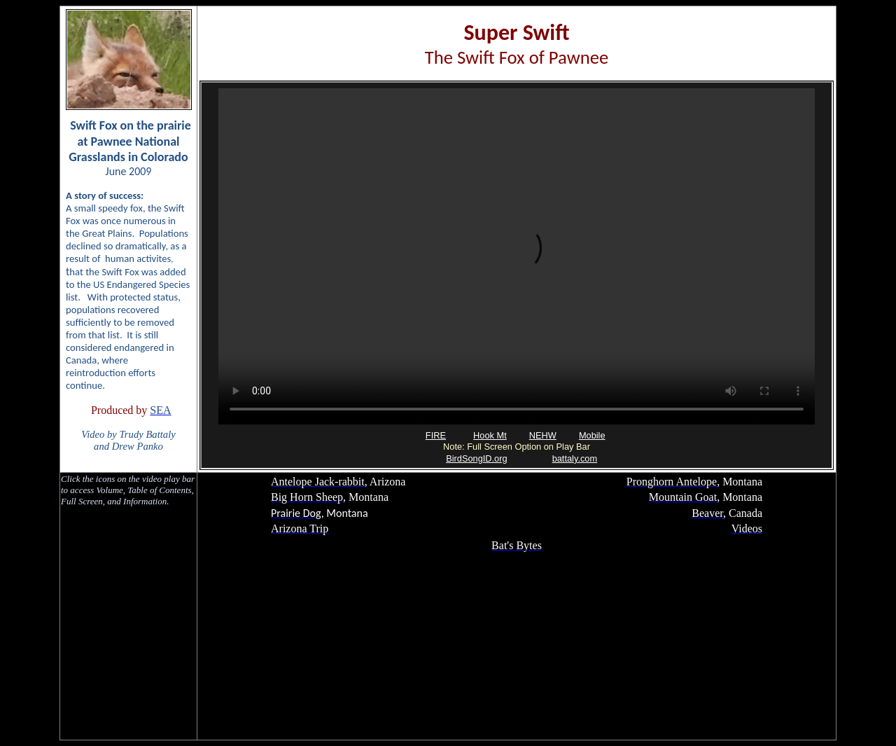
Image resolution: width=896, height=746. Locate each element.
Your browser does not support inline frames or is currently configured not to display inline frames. (516, 275)
